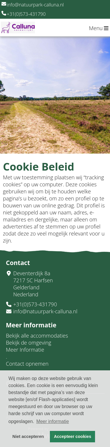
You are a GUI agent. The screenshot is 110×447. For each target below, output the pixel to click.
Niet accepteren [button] (28, 436)
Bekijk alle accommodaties (37, 335)
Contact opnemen (27, 363)
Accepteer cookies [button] (72, 436)
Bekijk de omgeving (28, 342)
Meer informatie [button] (52, 421)
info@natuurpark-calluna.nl (32, 4)
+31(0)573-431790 (23, 14)
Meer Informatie (25, 349)
